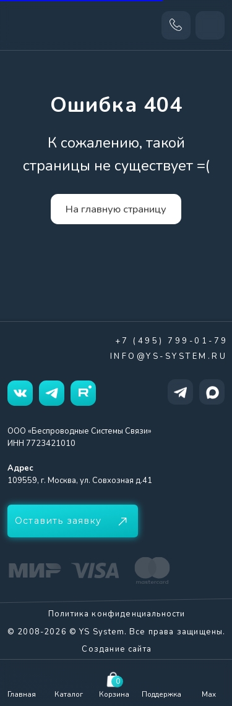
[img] (161, 679)
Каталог (68, 694)
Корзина (114, 694)
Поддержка (161, 694)
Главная (21, 694)
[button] (72, 521)
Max (209, 694)
